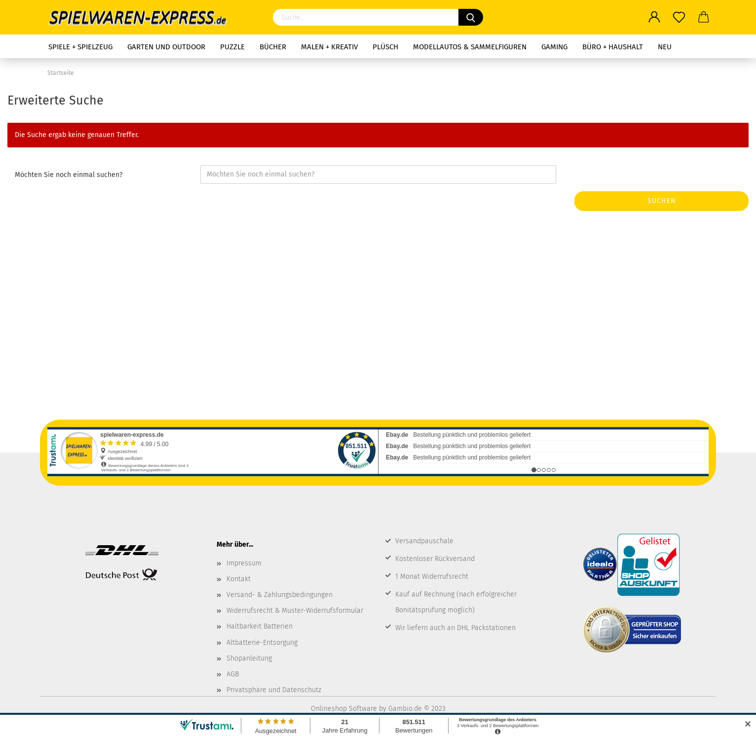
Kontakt (239, 579)
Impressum (244, 563)
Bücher (273, 46)
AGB (233, 674)
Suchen (661, 201)
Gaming (554, 46)
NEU (665, 46)
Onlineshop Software (344, 708)
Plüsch (385, 46)
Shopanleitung (249, 658)
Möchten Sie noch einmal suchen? (68, 175)
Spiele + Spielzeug (80, 46)
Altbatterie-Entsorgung (262, 642)
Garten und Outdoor (166, 46)
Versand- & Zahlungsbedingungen (280, 595)
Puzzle (232, 46)
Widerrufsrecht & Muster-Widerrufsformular (295, 610)
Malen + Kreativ (329, 46)
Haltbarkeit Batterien (260, 626)
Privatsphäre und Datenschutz (274, 690)
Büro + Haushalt (612, 46)
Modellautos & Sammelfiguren (470, 46)
